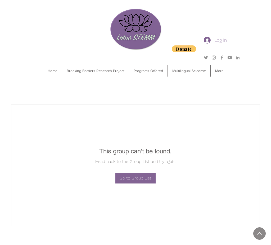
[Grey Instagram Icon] (213, 57)
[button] (148, 71)
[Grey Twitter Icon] (206, 57)
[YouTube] (229, 57)
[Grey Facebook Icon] (221, 57)
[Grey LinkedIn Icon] (237, 57)
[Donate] (184, 48)
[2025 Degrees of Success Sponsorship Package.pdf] (259, 233)
